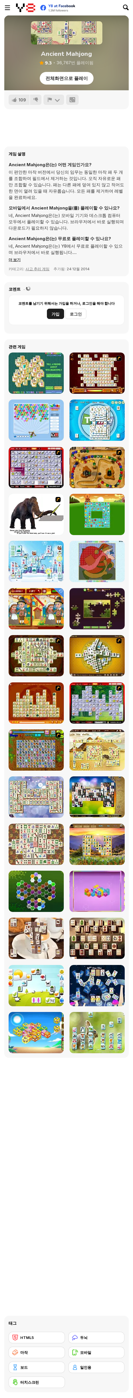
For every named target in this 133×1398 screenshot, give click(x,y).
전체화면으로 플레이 (66, 78)
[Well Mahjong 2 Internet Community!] (36, 373)
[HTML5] (37, 1337)
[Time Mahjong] (97, 420)
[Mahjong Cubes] (97, 891)
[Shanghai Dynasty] (36, 655)
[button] (15, 260)
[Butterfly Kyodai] (36, 750)
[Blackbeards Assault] (97, 467)
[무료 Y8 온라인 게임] (25, 7)
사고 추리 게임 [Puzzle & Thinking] (37, 269)
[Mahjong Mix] (36, 797)
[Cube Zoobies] (36, 1032)
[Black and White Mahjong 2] (97, 797)
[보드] (37, 1367)
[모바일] (96, 1352)
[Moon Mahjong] (97, 985)
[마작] (37, 1352)
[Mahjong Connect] (36, 703)
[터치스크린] (37, 1382)
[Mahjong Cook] (97, 703)
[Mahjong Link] (97, 373)
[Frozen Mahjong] (36, 561)
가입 (55, 314)
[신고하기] (53, 100)
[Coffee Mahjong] (36, 938)
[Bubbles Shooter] (36, 420)
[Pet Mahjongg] (97, 1032)
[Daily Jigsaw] (97, 608)
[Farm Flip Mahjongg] (97, 514)
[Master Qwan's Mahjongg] (36, 844)
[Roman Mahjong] (97, 938)
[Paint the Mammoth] (36, 514)
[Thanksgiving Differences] (36, 608)
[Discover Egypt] (97, 750)
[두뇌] (96, 1337)
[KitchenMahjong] (36, 467)
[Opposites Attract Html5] (36, 985)
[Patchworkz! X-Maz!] (97, 561)
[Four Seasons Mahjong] (97, 844)
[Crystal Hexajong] (36, 891)
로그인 (76, 314)
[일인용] (96, 1367)
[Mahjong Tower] (97, 655)
